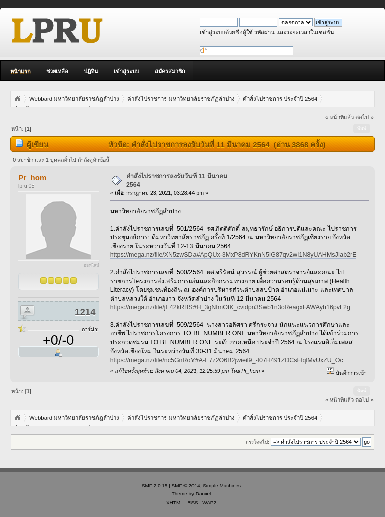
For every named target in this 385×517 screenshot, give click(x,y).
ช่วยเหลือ (57, 71)
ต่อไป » (364, 117)
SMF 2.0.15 (155, 485)
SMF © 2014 (186, 485)
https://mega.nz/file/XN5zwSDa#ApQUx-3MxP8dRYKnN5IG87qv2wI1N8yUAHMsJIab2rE (233, 254)
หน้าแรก (20, 71)
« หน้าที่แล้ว (339, 117)
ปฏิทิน (91, 71)
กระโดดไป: (257, 442)
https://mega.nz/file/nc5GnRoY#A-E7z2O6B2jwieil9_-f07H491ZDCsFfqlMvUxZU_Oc (226, 360)
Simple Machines (222, 485)
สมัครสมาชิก (170, 71)
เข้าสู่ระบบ (126, 71)
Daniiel (203, 493)
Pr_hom (32, 177)
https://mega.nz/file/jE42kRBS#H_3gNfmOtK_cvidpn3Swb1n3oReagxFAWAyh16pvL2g (230, 307)
